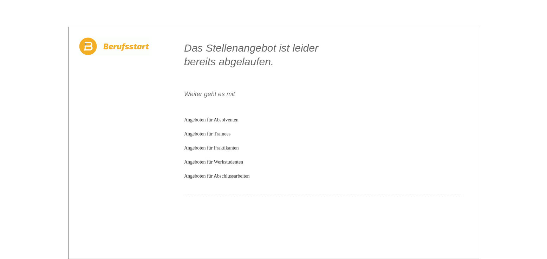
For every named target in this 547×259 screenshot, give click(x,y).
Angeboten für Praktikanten (211, 148)
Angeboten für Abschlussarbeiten (217, 176)
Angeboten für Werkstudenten (213, 162)
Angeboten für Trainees (207, 134)
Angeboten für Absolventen (211, 119)
